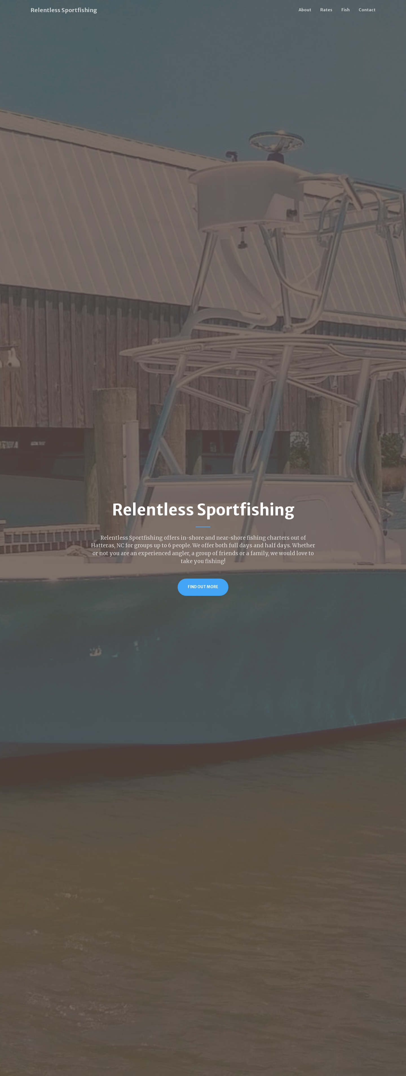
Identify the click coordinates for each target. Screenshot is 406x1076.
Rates (326, 9)
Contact (367, 9)
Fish (345, 9)
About (305, 9)
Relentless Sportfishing (63, 10)
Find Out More (203, 587)
